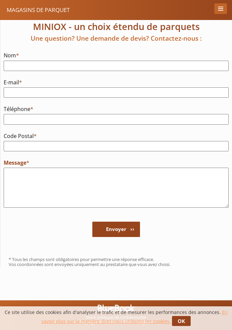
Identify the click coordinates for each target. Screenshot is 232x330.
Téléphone (18, 108)
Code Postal (20, 135)
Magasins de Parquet (38, 10)
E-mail (13, 82)
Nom (11, 55)
